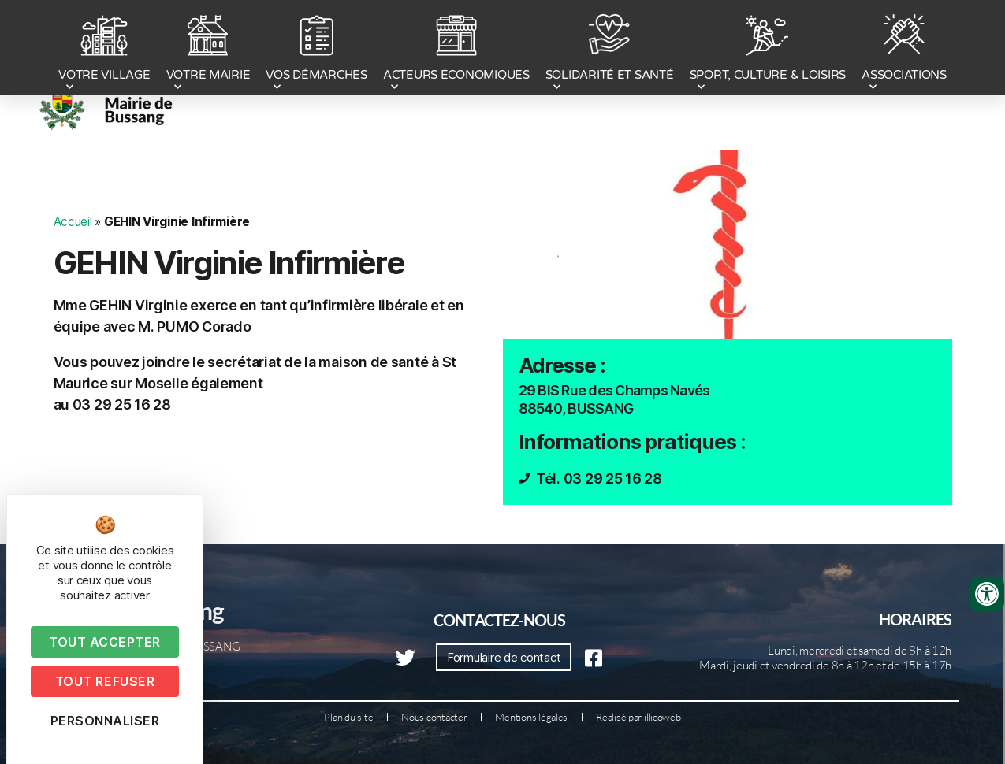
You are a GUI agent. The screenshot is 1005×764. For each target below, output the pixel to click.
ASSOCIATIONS (904, 49)
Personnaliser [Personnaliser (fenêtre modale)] (105, 721)
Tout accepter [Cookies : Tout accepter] (105, 642)
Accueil (73, 221)
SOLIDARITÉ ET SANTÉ (609, 49)
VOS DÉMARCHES (316, 49)
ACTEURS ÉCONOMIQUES (456, 49)
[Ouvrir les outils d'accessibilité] (987, 594)
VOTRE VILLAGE (104, 49)
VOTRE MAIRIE (208, 49)
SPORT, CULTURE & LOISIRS (768, 49)
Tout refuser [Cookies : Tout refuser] (104, 681)
